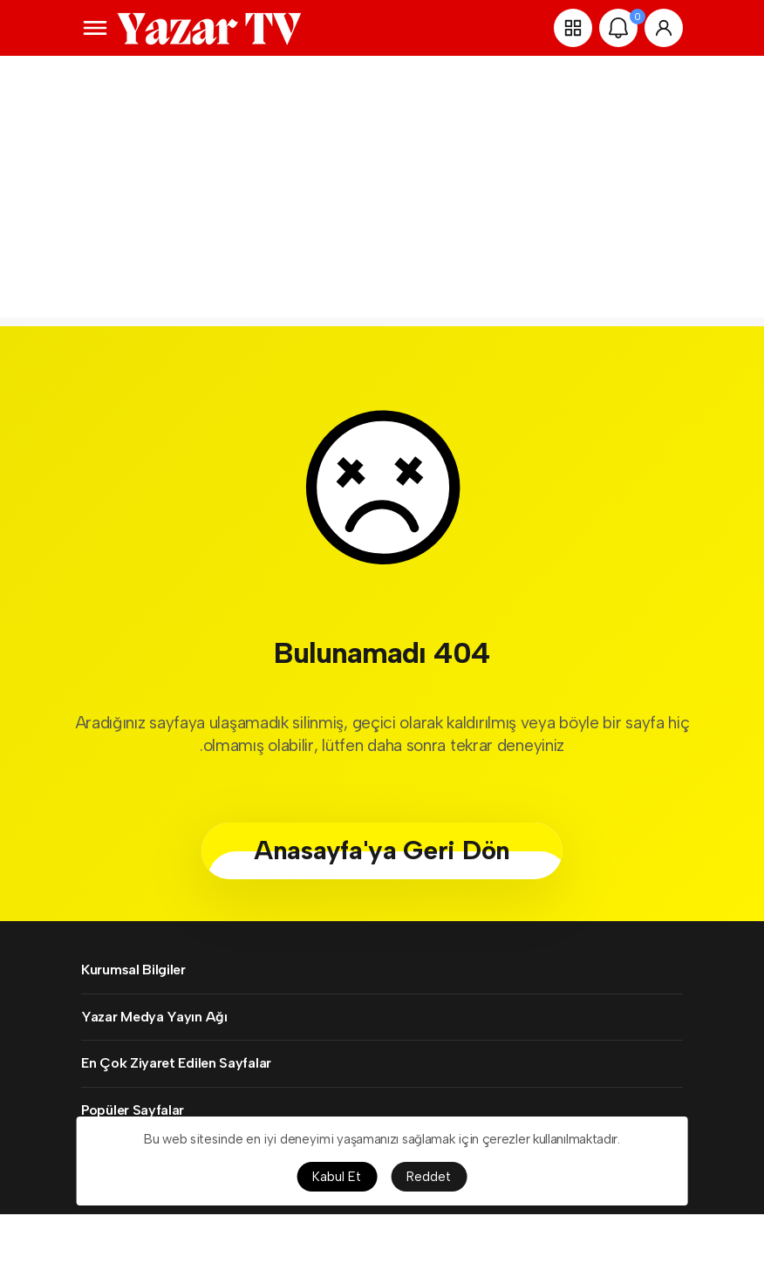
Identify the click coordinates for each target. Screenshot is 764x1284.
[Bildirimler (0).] (618, 28)
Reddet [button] (428, 1177)
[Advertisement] (382, 195)
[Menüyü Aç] (95, 28)
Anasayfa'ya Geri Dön (382, 850)
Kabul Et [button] (336, 1177)
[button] (573, 28)
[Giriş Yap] (664, 28)
